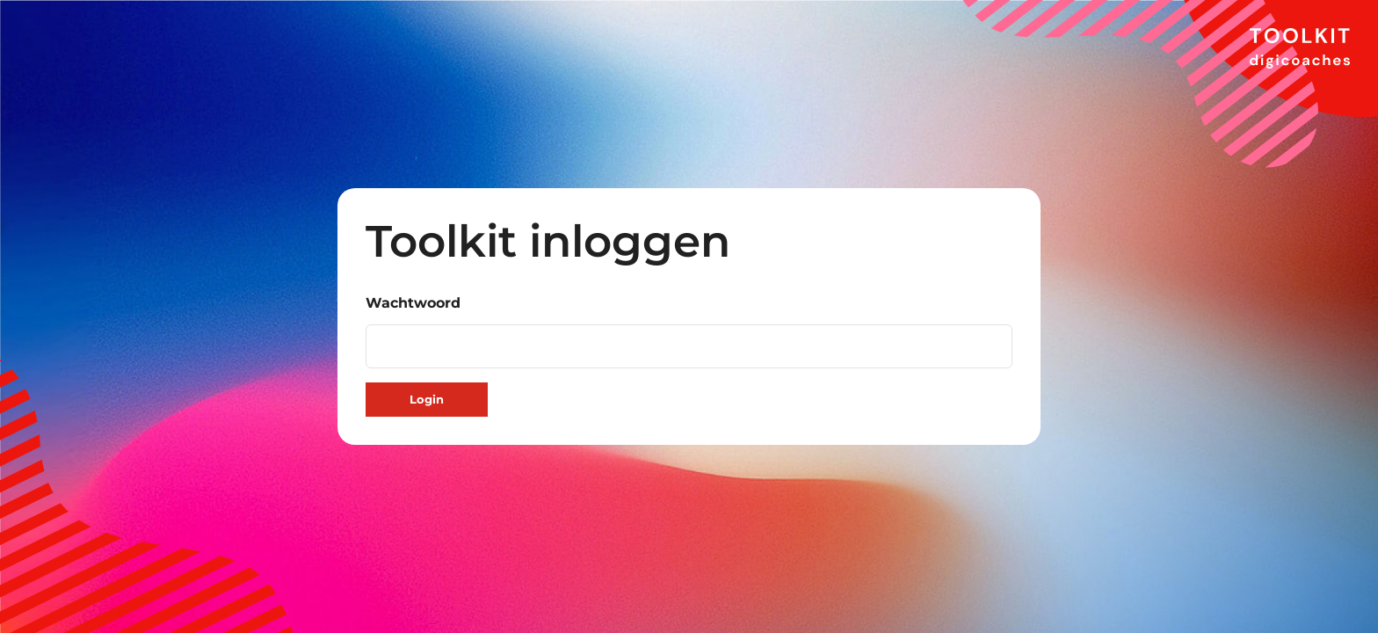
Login (427, 399)
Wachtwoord (413, 303)
